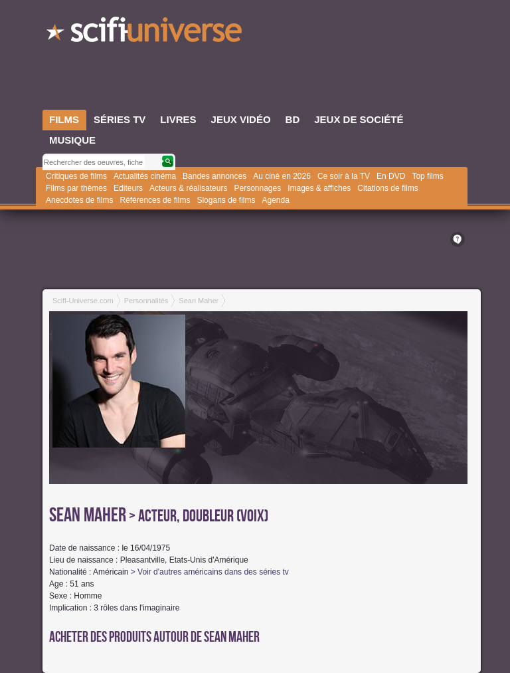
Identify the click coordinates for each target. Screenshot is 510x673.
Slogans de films (226, 200)
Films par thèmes (76, 188)
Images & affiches (319, 188)
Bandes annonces (214, 176)
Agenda (275, 200)
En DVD (391, 176)
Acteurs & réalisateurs (188, 188)
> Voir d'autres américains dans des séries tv (210, 572)
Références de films (155, 200)
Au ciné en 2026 (282, 176)
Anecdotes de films (79, 200)
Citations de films (387, 188)
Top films (427, 176)
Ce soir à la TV (343, 176)
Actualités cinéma (145, 176)
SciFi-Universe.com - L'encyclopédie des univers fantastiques (145, 33)
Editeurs (128, 188)
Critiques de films (76, 176)
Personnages (257, 188)
